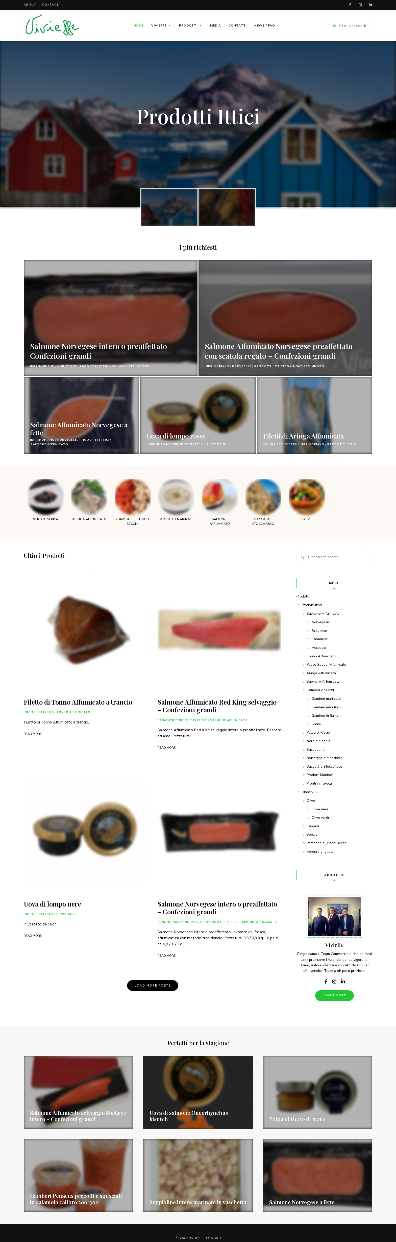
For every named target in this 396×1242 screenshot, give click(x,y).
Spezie (312, 834)
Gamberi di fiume (325, 715)
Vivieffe (158, 25)
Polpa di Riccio (318, 732)
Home (139, 25)
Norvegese (67, 366)
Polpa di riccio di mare (297, 1118)
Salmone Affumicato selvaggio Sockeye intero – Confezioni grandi (78, 1115)
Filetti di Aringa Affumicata (303, 435)
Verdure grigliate (320, 851)
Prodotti (188, 25)
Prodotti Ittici (198, 115)
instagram (360, 5)
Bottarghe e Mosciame (325, 758)
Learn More (334, 995)
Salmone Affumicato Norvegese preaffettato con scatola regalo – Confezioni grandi (265, 346)
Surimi (316, 724)
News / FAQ (264, 25)
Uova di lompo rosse (176, 435)
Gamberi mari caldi (326, 698)
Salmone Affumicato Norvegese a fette (79, 428)
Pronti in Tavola (319, 783)
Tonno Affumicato (73, 712)
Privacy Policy (186, 1238)
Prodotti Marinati (320, 774)
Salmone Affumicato (131, 366)
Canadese (166, 720)
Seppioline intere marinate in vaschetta (198, 1201)
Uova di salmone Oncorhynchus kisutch (189, 1115)
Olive (311, 800)
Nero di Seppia (318, 741)
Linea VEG (310, 792)
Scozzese (319, 630)
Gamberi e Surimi (320, 690)
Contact (50, 5)
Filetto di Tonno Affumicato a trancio (78, 701)
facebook (350, 5)
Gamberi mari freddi (327, 707)
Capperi (313, 826)
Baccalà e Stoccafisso (324, 766)
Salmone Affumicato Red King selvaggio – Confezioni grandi (217, 705)
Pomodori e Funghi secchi (327, 843)
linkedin (370, 5)
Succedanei (216, 444)
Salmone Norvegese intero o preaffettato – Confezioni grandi (108, 350)
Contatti (238, 25)
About (30, 5)
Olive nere (320, 809)
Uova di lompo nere (52, 903)
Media (215, 25)
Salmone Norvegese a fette (302, 1201)
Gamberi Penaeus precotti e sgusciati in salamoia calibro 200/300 (76, 1198)
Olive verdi (320, 817)
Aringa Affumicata (280, 444)
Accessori (319, 647)
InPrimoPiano (42, 366)
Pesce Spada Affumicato (326, 664)
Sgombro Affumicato (323, 681)
